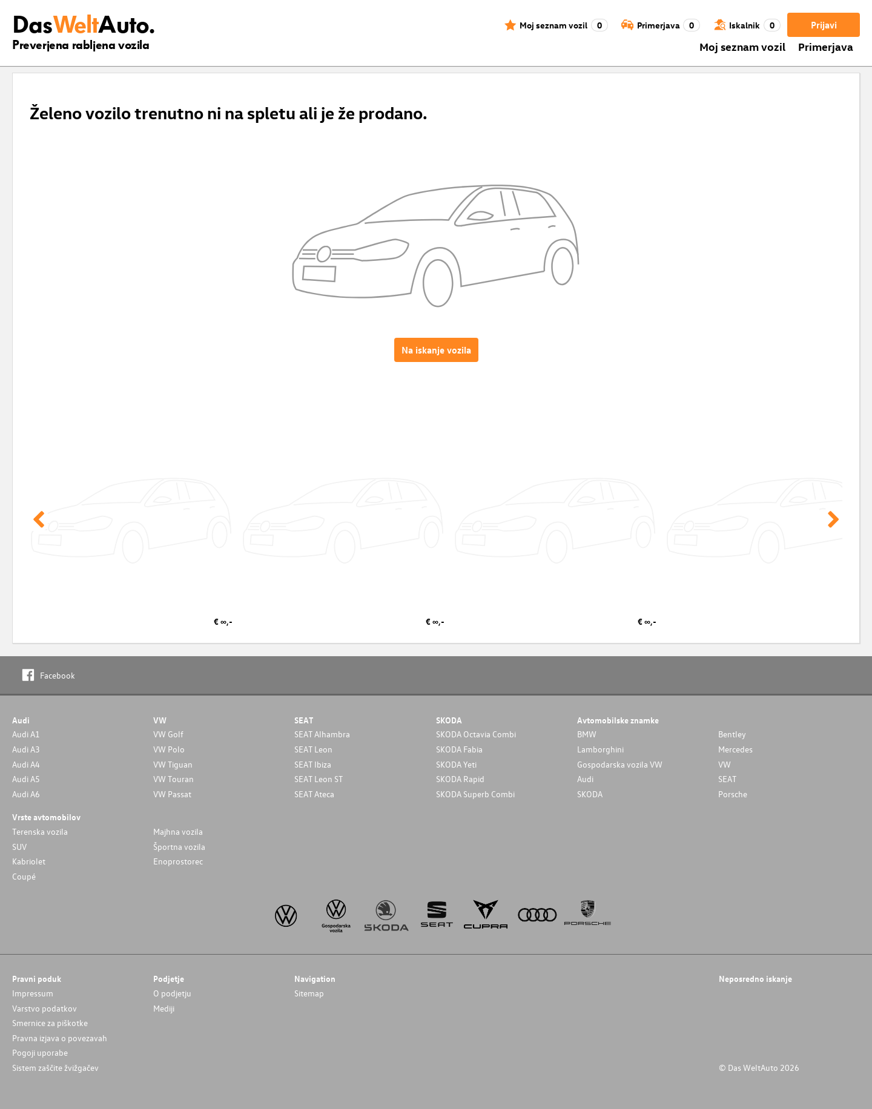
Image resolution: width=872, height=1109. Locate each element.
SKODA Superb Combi (475, 794)
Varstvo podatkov (44, 1008)
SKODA (590, 794)
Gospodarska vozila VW (619, 764)
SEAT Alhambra (322, 734)
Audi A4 (26, 764)
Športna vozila (179, 846)
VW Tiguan (173, 764)
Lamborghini (600, 749)
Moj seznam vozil (742, 46)
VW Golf (168, 734)
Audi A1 (26, 734)
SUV (19, 846)
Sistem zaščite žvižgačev (55, 1067)
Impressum (32, 993)
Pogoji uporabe (40, 1052)
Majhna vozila (178, 831)
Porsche (732, 794)
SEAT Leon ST (318, 779)
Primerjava (825, 46)
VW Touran (173, 779)
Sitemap (309, 993)
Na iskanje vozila (436, 350)
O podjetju (172, 993)
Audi (585, 779)
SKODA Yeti (456, 764)
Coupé (24, 876)
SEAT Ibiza (312, 764)
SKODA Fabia (459, 749)
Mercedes (735, 749)
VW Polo (169, 749)
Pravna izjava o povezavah (59, 1038)
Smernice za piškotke (50, 1022)
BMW (586, 734)
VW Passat (172, 794)
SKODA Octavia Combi (476, 734)
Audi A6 (26, 794)
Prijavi (824, 25)
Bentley (732, 734)
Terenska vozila (40, 831)
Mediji (163, 1008)
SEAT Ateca (314, 794)
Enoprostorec (178, 861)
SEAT (727, 779)
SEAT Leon (313, 749)
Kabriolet (28, 861)
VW (724, 764)
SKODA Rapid (460, 779)
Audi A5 (26, 779)
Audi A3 (26, 749)
